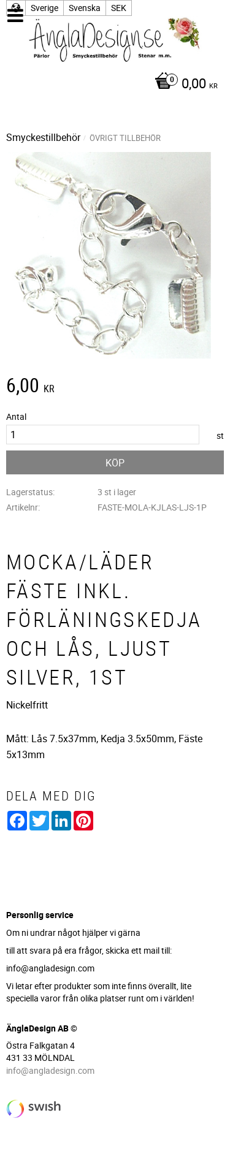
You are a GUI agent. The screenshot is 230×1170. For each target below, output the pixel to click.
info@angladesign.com (50, 1070)
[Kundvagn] (112, 84)
